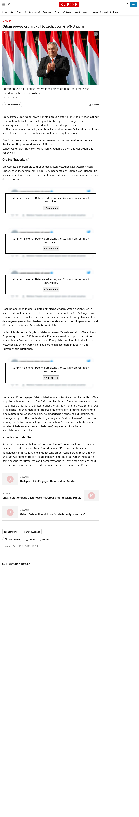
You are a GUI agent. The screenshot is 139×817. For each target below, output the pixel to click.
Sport (77, 11)
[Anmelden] (127, 4)
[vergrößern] (96, 34)
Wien (19, 11)
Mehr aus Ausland (31, 531)
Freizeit (94, 11)
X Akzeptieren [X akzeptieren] (51, 208)
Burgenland (34, 11)
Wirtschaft (67, 11)
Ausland (6, 21)
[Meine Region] (9, 4)
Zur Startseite (10, 531)
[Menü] (3, 4)
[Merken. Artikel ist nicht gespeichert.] (93, 105)
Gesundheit (105, 11)
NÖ (25, 11)
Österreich (47, 11)
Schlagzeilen (8, 11)
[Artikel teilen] (30, 539)
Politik (57, 11)
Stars (115, 11)
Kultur (85, 11)
